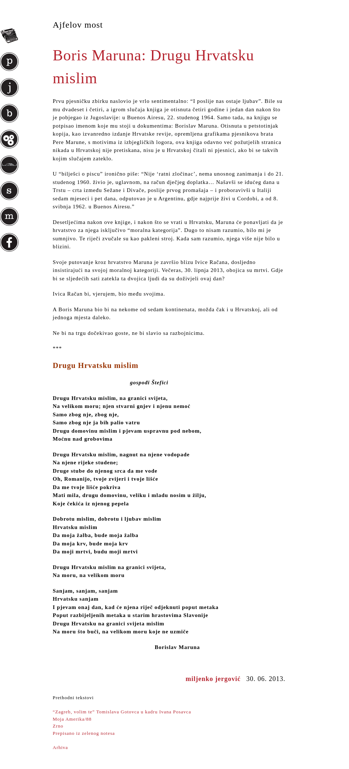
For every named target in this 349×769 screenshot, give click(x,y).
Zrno (58, 726)
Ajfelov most (78, 24)
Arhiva (60, 747)
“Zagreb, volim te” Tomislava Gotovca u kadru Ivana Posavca (122, 711)
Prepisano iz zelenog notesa (84, 733)
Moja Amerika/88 (72, 719)
